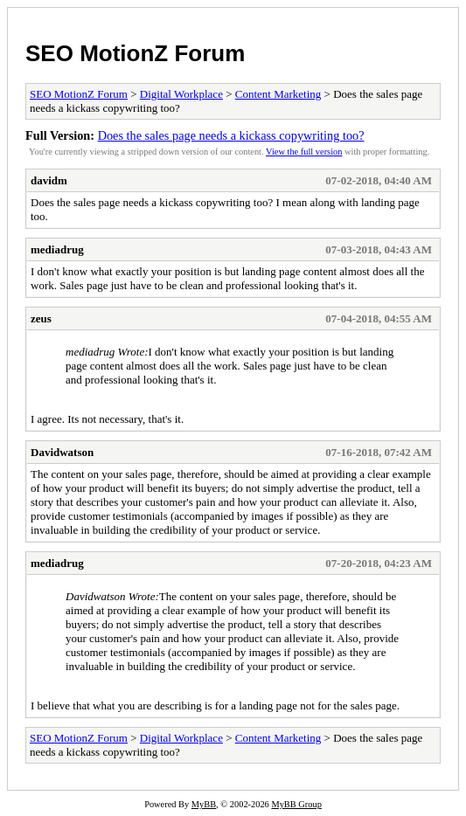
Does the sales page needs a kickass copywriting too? (231, 135)
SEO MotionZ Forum (135, 53)
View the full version (304, 151)
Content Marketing (278, 93)
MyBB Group (296, 804)
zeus (41, 318)
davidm (49, 180)
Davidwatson (62, 452)
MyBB (203, 804)
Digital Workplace (181, 93)
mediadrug (57, 249)
